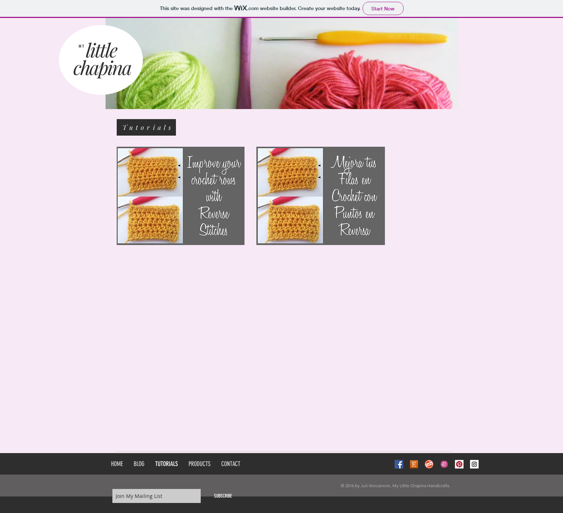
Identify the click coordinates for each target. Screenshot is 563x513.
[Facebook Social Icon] (399, 464)
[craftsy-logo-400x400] (429, 464)
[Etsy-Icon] (414, 464)
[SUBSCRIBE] (223, 496)
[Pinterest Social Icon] (459, 464)
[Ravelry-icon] (444, 464)
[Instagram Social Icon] (474, 464)
